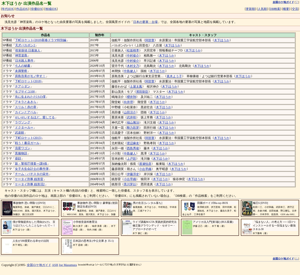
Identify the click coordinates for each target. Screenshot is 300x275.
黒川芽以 (130, 184)
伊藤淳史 (133, 174)
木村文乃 (133, 66)
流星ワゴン (22, 148)
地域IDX (51, 9)
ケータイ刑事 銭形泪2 (30, 184)
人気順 (262, 9)
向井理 (128, 102)
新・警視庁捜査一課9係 (31, 163)
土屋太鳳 (136, 86)
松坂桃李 (133, 50)
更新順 (250, 9)
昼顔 (18, 158)
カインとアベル (25, 112)
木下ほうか (221, 40)
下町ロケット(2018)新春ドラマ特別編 (40, 40)
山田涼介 (130, 112)
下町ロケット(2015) (28, 137)
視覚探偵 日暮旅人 (27, 50)
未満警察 (21, 70)
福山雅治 (133, 122)
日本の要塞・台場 (145, 22)
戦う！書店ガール (27, 143)
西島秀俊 (133, 148)
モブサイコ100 (25, 91)
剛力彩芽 (133, 127)
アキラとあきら (25, 101)
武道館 (19, 132)
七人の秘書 (22, 65)
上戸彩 (131, 158)
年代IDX (7, 9)
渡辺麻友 (133, 143)
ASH (55, 265)
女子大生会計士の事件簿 (32, 168)
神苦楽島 (21, 55)
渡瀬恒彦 (145, 163)
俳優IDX (36, 9)
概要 (286, 9)
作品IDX (22, 9)
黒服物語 (21, 153)
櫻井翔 (131, 96)
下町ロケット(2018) (28, 81)
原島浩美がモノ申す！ (30, 76)
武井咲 (131, 117)
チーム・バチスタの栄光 (32, 174)
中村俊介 (133, 55)
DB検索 (275, 9)
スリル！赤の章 (25, 107)
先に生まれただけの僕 (30, 96)
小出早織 (145, 169)
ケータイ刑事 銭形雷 (29, 179)
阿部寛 (149, 40)
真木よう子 (174, 76)
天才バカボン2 (25, 45)
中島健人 (130, 71)
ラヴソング (22, 122)
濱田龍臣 (142, 91)
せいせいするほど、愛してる (35, 117)
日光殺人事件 (24, 60)
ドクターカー (24, 127)
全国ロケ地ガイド (39, 265)
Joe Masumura (68, 265)
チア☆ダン (22, 86)
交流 (295, 9)
